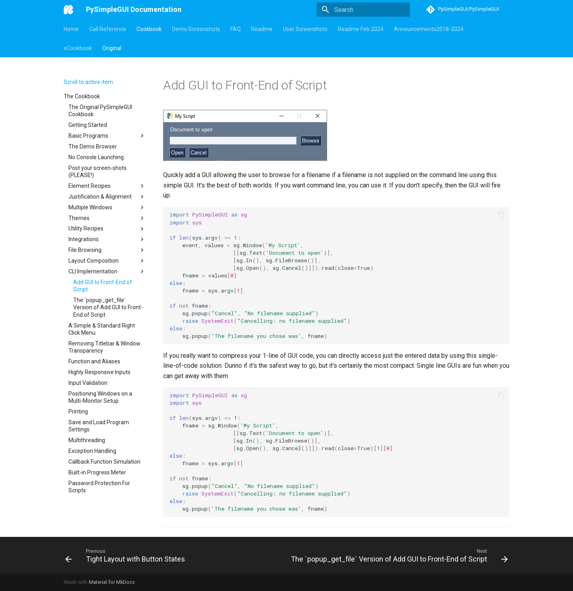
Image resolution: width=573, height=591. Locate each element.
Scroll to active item (88, 82)
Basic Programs (107, 135)
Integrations (107, 239)
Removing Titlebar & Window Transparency (104, 347)
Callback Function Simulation (104, 461)
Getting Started (87, 125)
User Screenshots (305, 29)
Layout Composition (107, 260)
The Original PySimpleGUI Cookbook (100, 110)
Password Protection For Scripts (99, 486)
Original (111, 48)
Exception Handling (92, 451)
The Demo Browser (92, 146)
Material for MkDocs (112, 582)
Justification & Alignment (107, 196)
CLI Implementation (107, 271)
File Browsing (107, 250)
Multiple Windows (107, 207)
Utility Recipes (107, 228)
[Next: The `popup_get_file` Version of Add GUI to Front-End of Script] (398, 555)
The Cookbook (82, 96)
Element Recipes (107, 185)
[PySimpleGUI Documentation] (68, 10)
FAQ (235, 29)
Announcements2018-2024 (429, 29)
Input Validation (87, 383)
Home (71, 29)
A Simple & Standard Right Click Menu (101, 329)
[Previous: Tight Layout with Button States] (126, 555)
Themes (107, 218)
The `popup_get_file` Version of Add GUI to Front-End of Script (108, 307)
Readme (262, 29)
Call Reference (107, 29)
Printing (78, 411)
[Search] (363, 9)
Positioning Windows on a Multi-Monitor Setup (100, 397)
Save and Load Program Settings (98, 426)
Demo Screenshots (196, 29)
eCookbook (78, 48)
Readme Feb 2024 (361, 29)
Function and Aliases (94, 361)
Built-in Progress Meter (97, 472)
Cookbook (149, 29)
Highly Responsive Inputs (99, 372)
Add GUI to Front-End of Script (102, 286)
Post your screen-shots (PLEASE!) (97, 171)
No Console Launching (96, 157)
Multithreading (86, 440)
